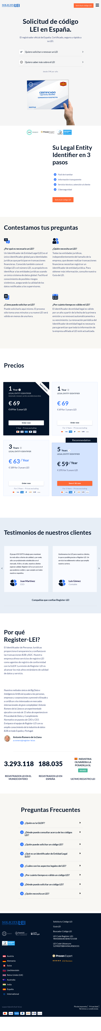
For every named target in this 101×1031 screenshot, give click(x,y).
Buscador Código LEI (62, 930)
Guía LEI (57, 925)
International (13, 992)
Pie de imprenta (80, 1005)
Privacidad (93, 1005)
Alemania (11, 959)
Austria (10, 954)
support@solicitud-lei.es (12, 1005)
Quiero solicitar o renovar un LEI (38, 51)
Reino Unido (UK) (15, 973)
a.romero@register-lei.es (24, 739)
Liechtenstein (13, 969)
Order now (26, 425)
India (9, 983)
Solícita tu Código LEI (62, 920)
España (10, 988)
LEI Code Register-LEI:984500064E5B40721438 (65, 936)
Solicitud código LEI (84, 5)
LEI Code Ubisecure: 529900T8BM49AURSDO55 (66, 943)
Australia (11, 978)
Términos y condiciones (88, 1007)
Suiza (9, 964)
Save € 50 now (75, 482)
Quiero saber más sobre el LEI (37, 62)
